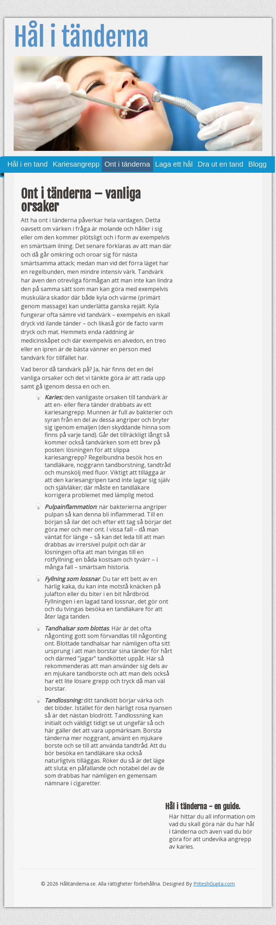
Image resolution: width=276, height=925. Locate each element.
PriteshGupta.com (214, 883)
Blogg (257, 164)
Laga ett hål (174, 164)
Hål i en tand (27, 164)
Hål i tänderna (81, 37)
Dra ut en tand (220, 164)
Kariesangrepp (76, 164)
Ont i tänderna (127, 164)
